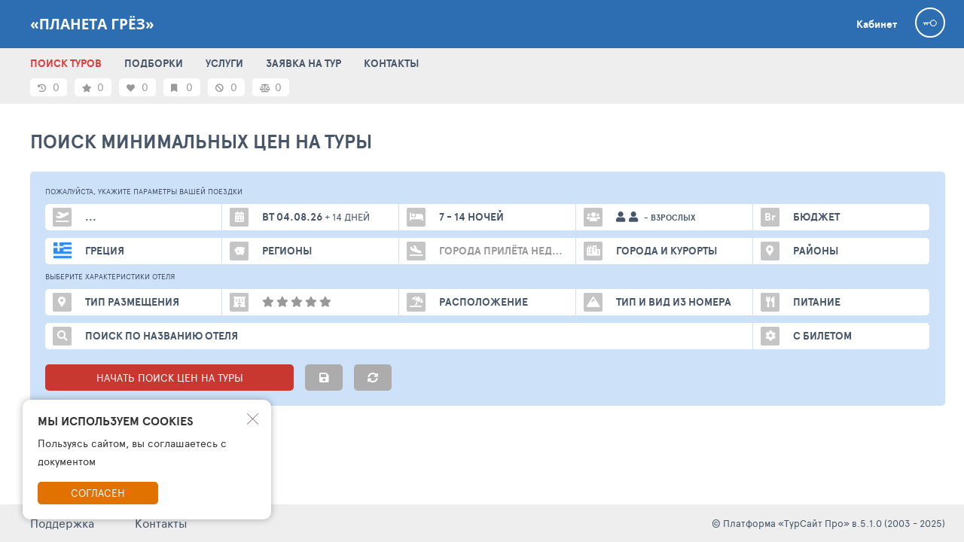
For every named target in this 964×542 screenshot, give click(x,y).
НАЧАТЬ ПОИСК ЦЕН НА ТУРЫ (169, 377)
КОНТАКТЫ (391, 63)
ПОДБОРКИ (153, 63)
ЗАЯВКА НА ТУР (303, 63)
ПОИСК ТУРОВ (66, 63)
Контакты (161, 522)
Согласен (98, 493)
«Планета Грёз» (92, 24)
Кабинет (876, 24)
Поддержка (62, 522)
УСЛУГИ (224, 63)
